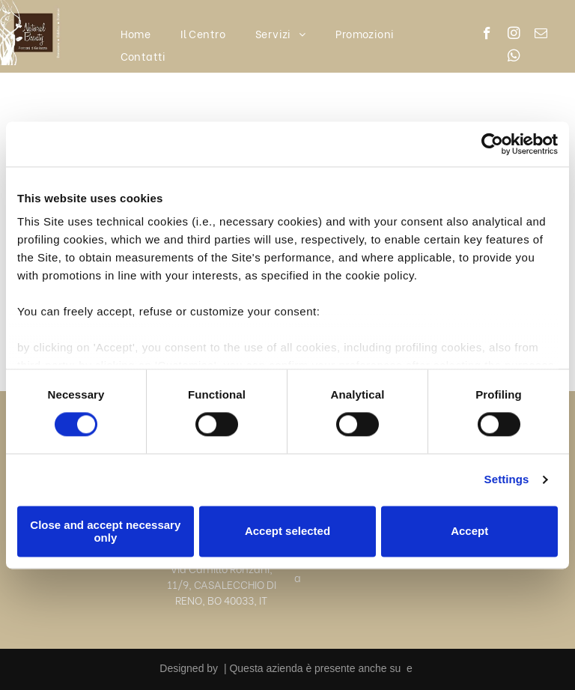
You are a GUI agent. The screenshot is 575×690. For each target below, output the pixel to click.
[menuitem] (136, 33)
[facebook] (487, 35)
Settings (506, 479)
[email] (541, 35)
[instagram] (514, 35)
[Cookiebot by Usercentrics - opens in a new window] (492, 144)
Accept (469, 531)
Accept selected (287, 531)
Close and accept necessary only (105, 531)
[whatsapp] (514, 57)
